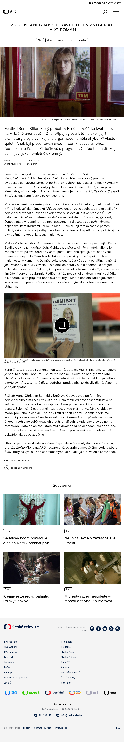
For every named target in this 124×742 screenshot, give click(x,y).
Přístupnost (61, 727)
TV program (10, 641)
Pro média (66, 641)
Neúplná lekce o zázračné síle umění (90, 540)
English (26, 727)
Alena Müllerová (12, 163)
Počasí (7, 667)
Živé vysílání (10, 646)
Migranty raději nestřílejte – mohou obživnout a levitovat (88, 598)
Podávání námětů (70, 672)
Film (40, 40)
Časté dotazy (68, 677)
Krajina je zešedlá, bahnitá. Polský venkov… (26, 598)
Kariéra (65, 667)
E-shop (8, 672)
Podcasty (9, 662)
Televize (82, 40)
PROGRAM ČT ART (105, 3)
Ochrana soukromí (42, 727)
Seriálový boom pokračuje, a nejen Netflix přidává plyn (26, 540)
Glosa (50, 40)
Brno (71, 40)
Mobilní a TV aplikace (15, 677)
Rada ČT (65, 662)
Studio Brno (67, 651)
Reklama (66, 646)
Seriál (60, 40)
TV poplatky (10, 651)
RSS (118, 727)
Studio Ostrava (69, 657)
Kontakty (66, 682)
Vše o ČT (8, 682)
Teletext (8, 657)
